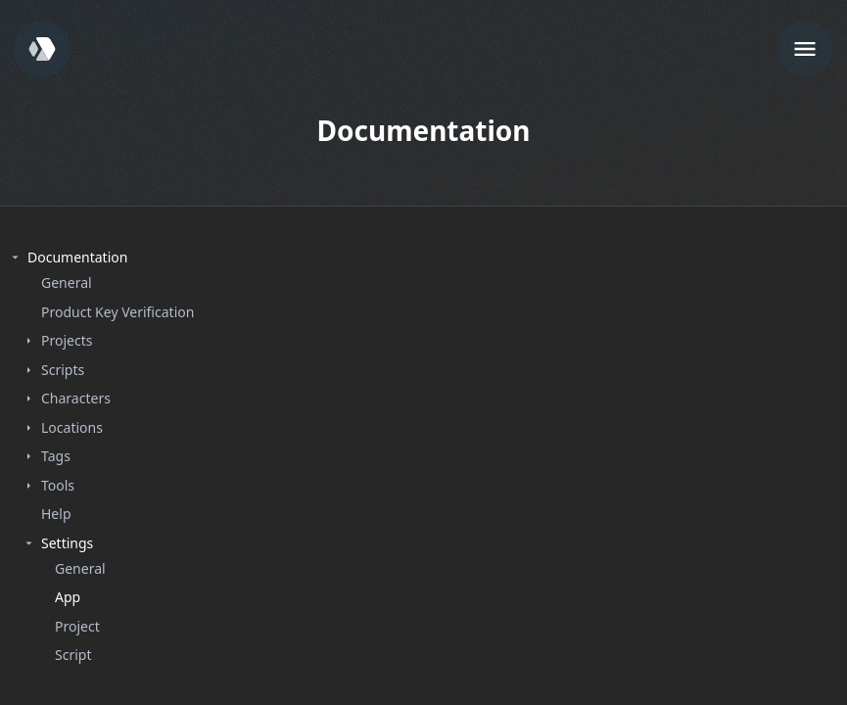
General (66, 282)
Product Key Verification (117, 312)
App (67, 597)
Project (77, 626)
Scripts (62, 369)
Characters (76, 398)
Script (73, 654)
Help (56, 513)
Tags (56, 455)
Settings (67, 543)
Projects (66, 340)
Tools (57, 485)
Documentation (77, 257)
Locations (72, 427)
